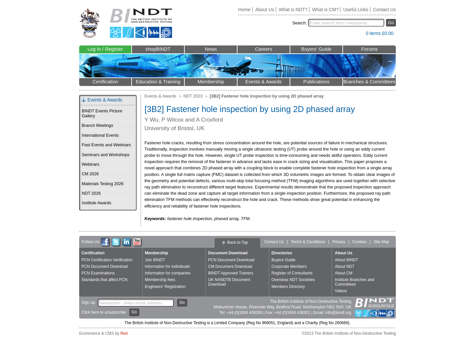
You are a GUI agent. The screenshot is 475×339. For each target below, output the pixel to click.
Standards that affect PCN (104, 279)
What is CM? (325, 9)
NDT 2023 (193, 96)
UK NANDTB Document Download (229, 281)
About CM (343, 273)
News (211, 49)
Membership (211, 81)
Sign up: (88, 302)
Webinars (90, 164)
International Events (100, 135)
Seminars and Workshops (106, 155)
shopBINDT (158, 49)
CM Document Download (230, 266)
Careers (263, 49)
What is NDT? (293, 9)
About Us (264, 9)
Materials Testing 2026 (102, 184)
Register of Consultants (292, 273)
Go (391, 22)
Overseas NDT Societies (293, 279)
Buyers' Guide (316, 49)
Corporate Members (289, 266)
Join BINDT (155, 260)
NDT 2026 (91, 193)
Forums (369, 49)
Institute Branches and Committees (354, 281)
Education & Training (158, 81)
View (357, 34)
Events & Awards (263, 81)
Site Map (381, 242)
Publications (316, 81)
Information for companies (168, 273)
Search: (299, 22)
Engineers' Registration (165, 286)
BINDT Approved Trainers (230, 273)
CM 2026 (90, 174)
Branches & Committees (369, 81)
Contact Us (384, 9)
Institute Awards (96, 203)
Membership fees (160, 279)
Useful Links (355, 9)
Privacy (338, 242)
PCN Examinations (98, 273)
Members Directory (288, 286)
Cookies (359, 242)
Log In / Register (105, 49)
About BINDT (346, 260)
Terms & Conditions (308, 242)
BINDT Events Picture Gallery (102, 113)
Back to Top (237, 242)
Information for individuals (167, 266)
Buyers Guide (283, 260)
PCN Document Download (104, 266)
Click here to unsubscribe (103, 312)
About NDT (344, 266)
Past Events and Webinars (106, 145)
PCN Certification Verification (106, 260)
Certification (105, 81)
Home (244, 9)
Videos (341, 291)
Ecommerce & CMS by (103, 333)
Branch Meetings (97, 125)
